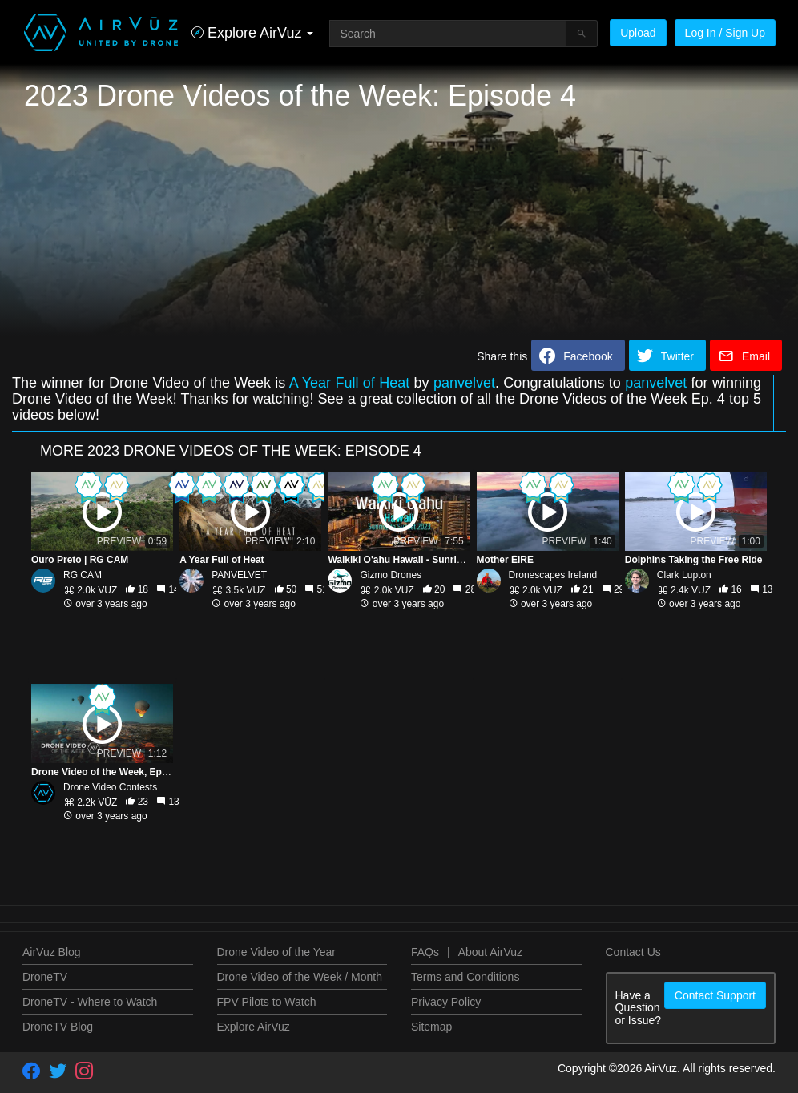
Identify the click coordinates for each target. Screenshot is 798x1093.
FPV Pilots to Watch (266, 1001)
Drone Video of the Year (276, 952)
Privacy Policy (446, 1001)
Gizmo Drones (390, 575)
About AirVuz (490, 952)
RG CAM (82, 575)
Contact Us (633, 952)
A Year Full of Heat (349, 383)
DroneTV (44, 976)
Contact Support (715, 995)
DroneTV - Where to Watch (89, 1001)
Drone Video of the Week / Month (300, 976)
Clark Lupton (684, 575)
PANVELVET (239, 575)
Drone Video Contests (110, 787)
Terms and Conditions (465, 976)
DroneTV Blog (57, 1026)
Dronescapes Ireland (553, 575)
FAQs (425, 952)
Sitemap (431, 1026)
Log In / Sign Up (725, 32)
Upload (637, 32)
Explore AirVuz (253, 1026)
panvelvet (464, 383)
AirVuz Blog (51, 952)
